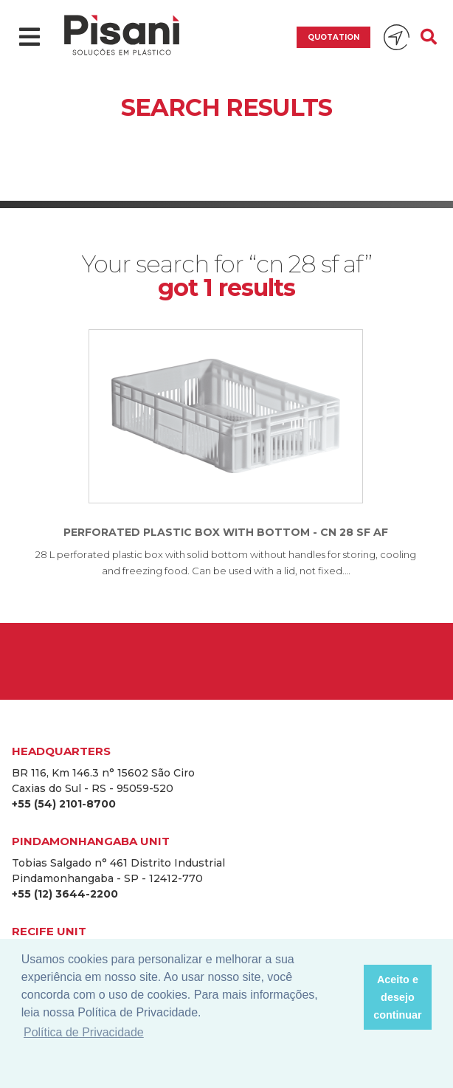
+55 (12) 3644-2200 (65, 894)
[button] (348, 997)
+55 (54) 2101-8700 (64, 803)
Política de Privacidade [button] (84, 1032)
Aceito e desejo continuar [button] (397, 997)
